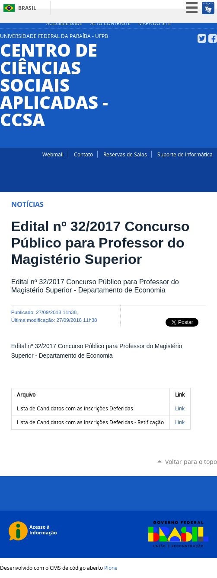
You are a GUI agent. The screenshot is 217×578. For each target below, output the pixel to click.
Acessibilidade (64, 23)
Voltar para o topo (191, 461)
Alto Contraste (110, 23)
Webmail (53, 154)
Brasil (27, 8)
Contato (83, 154)
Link (180, 408)
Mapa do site (154, 23)
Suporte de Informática (185, 154)
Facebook (212, 38)
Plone (111, 567)
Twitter (202, 38)
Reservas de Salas (125, 154)
